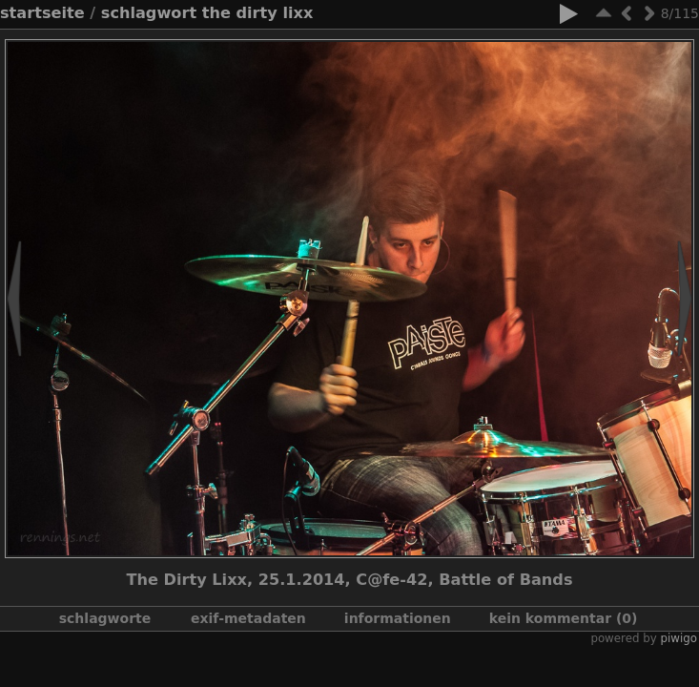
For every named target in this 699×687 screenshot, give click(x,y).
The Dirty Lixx (258, 13)
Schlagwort (148, 13)
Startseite (42, 13)
